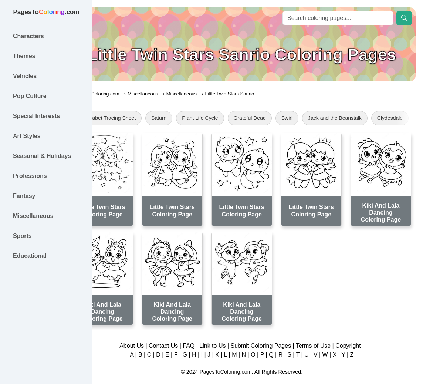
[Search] (337, 18)
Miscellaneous (175, 94)
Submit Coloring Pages (277, 333)
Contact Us (179, 333)
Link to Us (229, 333)
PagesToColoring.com (127, 94)
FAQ (205, 333)
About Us (147, 333)
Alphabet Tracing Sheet (141, 118)
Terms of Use (329, 333)
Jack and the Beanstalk (367, 118)
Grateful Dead (281, 118)
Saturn (191, 118)
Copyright (363, 333)
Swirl (318, 118)
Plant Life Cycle (232, 118)
